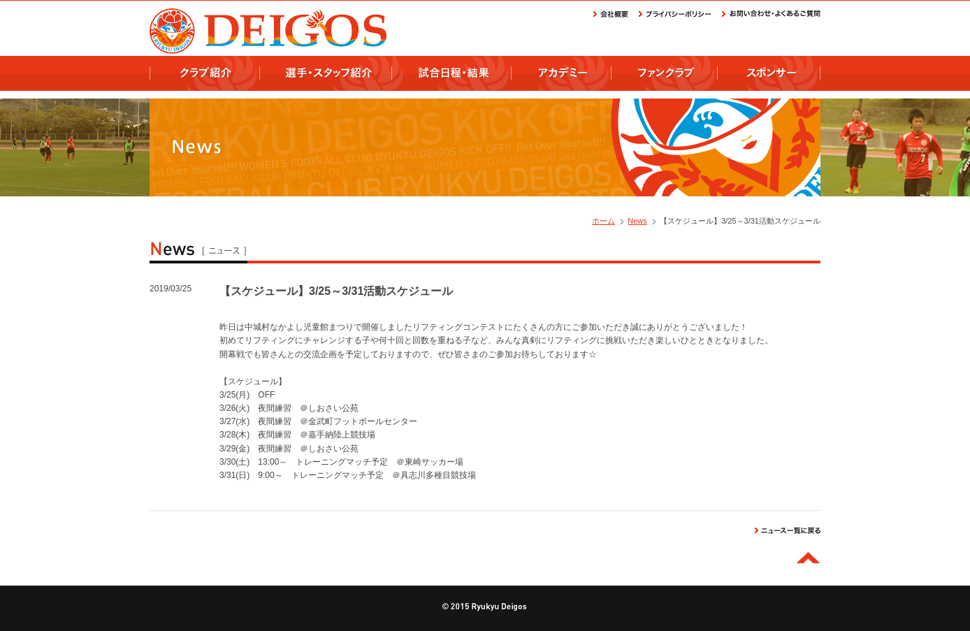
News (637, 221)
